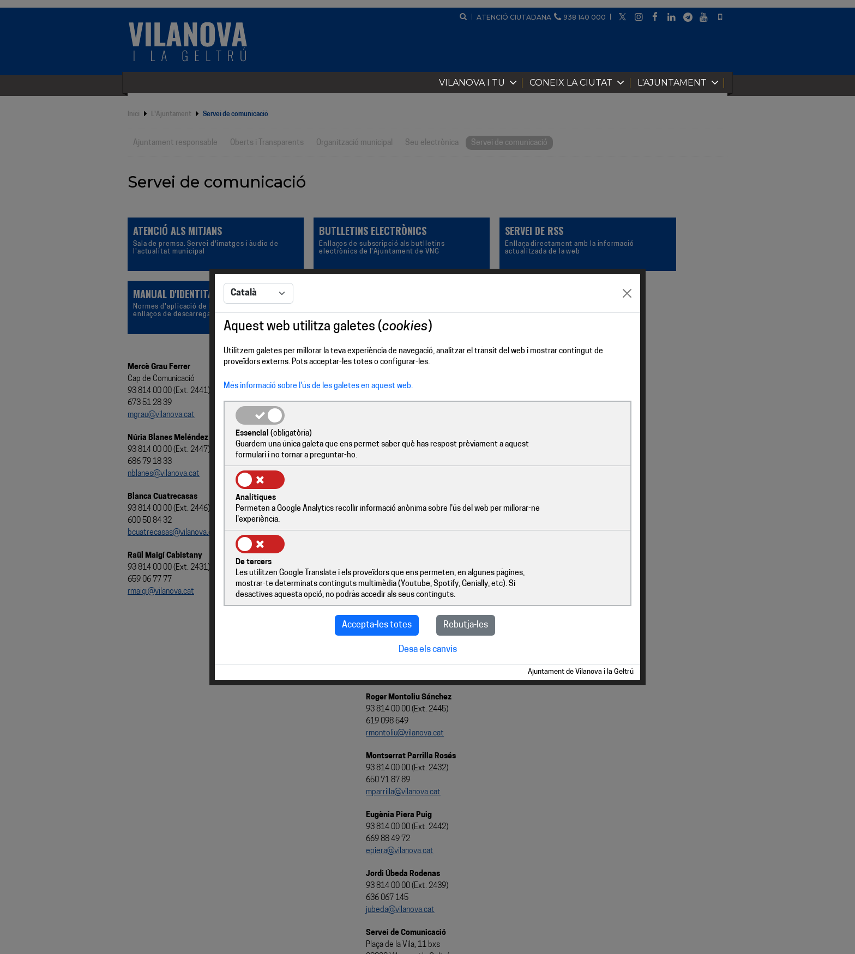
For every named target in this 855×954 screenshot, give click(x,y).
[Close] (627, 327)
